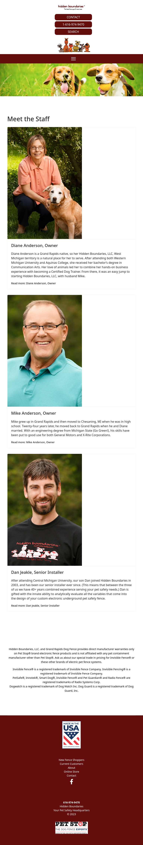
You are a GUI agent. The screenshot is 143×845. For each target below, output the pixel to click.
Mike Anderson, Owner (33, 413)
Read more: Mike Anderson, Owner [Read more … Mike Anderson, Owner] (33, 442)
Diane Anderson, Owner (34, 245)
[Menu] (73, 58)
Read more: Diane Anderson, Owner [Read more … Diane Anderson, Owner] (33, 283)
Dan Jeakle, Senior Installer (37, 572)
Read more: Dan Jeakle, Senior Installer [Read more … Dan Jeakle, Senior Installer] (35, 605)
